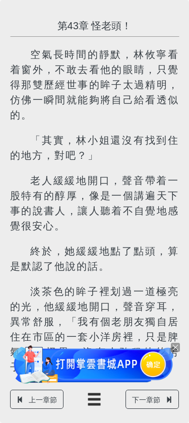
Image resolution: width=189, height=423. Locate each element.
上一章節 (37, 400)
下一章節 (152, 400)
